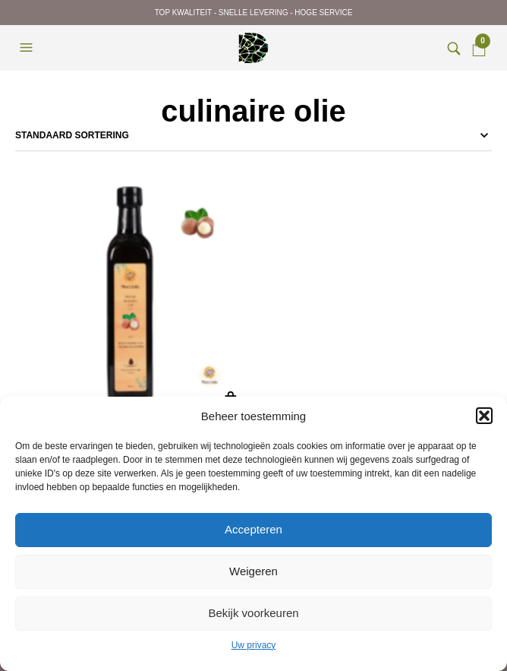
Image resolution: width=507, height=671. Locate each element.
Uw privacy (253, 645)
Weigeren (253, 571)
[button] (484, 415)
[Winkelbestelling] (253, 135)
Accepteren (253, 529)
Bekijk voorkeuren (253, 612)
